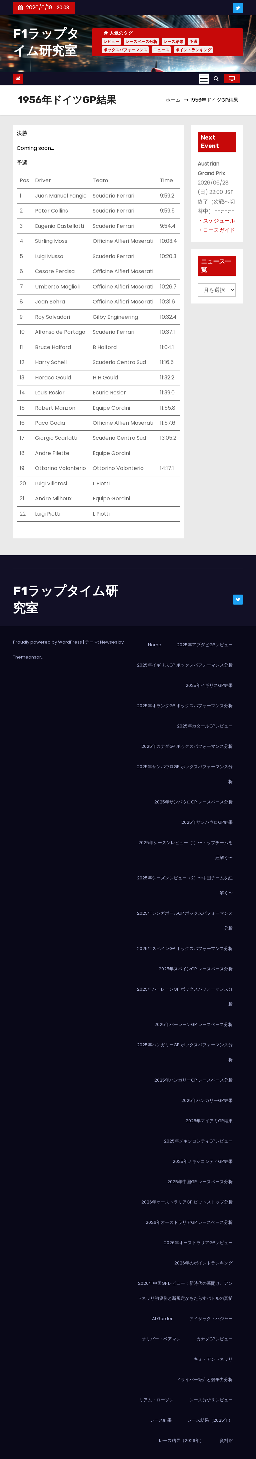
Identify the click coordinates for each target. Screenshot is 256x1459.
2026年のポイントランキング (203, 1263)
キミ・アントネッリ (213, 1359)
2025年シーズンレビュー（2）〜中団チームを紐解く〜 (185, 885)
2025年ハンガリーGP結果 (207, 1100)
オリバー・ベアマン (161, 1339)
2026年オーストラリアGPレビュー (198, 1242)
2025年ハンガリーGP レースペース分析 (193, 1080)
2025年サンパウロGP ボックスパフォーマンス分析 (185, 774)
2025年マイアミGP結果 (209, 1121)
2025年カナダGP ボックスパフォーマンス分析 (187, 746)
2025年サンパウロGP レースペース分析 (193, 802)
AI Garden (163, 1318)
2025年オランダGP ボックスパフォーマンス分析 (185, 706)
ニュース (161, 50)
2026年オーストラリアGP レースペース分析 (189, 1222)
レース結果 (173, 41)
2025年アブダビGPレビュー (205, 645)
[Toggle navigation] (204, 78)
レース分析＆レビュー (211, 1400)
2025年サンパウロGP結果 (207, 822)
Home (154, 645)
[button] (216, 78)
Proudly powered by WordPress (48, 642)
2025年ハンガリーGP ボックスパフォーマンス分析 (185, 1052)
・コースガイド (216, 230)
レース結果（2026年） (181, 1440)
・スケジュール (216, 221)
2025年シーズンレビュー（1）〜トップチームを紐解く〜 (185, 850)
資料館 (226, 1440)
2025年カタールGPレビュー (205, 726)
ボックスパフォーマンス (125, 50)
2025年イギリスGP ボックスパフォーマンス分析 (185, 665)
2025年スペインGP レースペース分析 (196, 969)
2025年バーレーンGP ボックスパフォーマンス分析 (185, 996)
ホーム (173, 99)
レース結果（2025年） (210, 1420)
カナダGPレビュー (214, 1339)
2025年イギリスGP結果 (209, 685)
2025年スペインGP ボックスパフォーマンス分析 (185, 948)
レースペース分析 (141, 41)
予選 (193, 41)
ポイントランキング (193, 50)
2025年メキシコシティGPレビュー (198, 1141)
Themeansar (27, 657)
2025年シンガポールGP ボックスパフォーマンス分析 (185, 920)
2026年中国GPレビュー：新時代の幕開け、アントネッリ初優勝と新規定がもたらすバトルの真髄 (185, 1290)
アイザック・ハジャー (211, 1318)
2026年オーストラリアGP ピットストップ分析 (187, 1202)
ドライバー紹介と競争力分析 (204, 1379)
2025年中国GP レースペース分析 (200, 1182)
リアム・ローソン (156, 1400)
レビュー (111, 41)
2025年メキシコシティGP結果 (203, 1161)
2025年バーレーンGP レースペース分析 (193, 1024)
